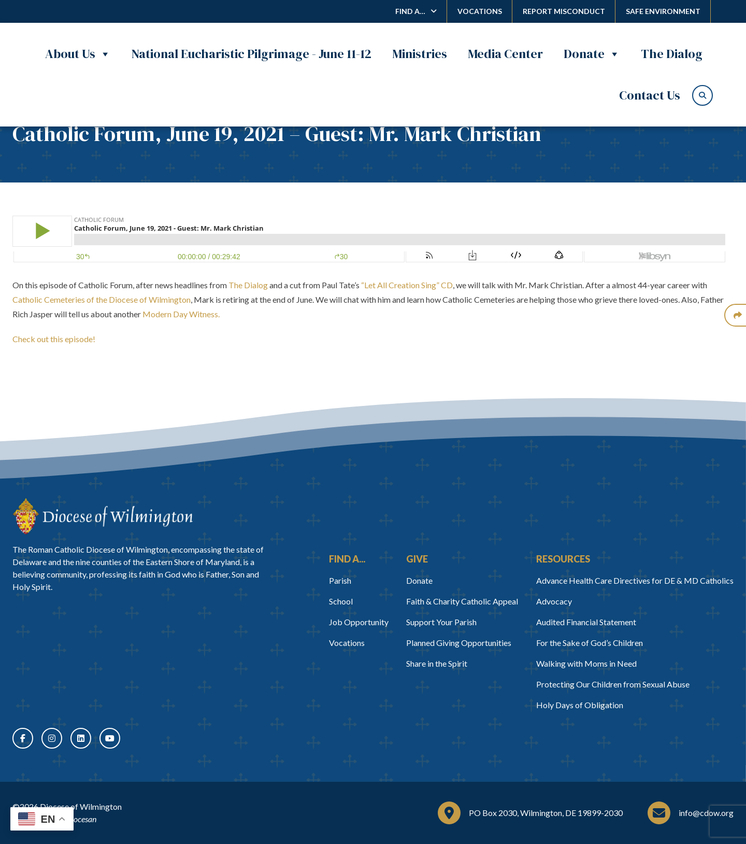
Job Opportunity (359, 622)
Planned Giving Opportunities (458, 643)
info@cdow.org (706, 813)
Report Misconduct (564, 11)
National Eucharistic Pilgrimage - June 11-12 (251, 53)
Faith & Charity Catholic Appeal (462, 601)
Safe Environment (663, 11)
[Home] (102, 516)
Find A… (410, 11)
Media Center (505, 53)
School (341, 601)
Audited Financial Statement (586, 622)
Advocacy (554, 601)
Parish (340, 580)
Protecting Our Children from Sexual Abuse (613, 684)
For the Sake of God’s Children (589, 643)
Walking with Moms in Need (586, 663)
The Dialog (671, 53)
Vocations (479, 11)
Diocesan (81, 819)
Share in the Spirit (436, 663)
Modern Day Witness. (181, 314)
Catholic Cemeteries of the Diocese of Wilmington (101, 299)
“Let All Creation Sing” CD (407, 285)
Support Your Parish (441, 622)
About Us (78, 54)
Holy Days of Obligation (579, 705)
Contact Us (649, 95)
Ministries (419, 53)
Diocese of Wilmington (81, 806)
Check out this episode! (53, 339)
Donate (592, 54)
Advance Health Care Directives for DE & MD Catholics (635, 580)
